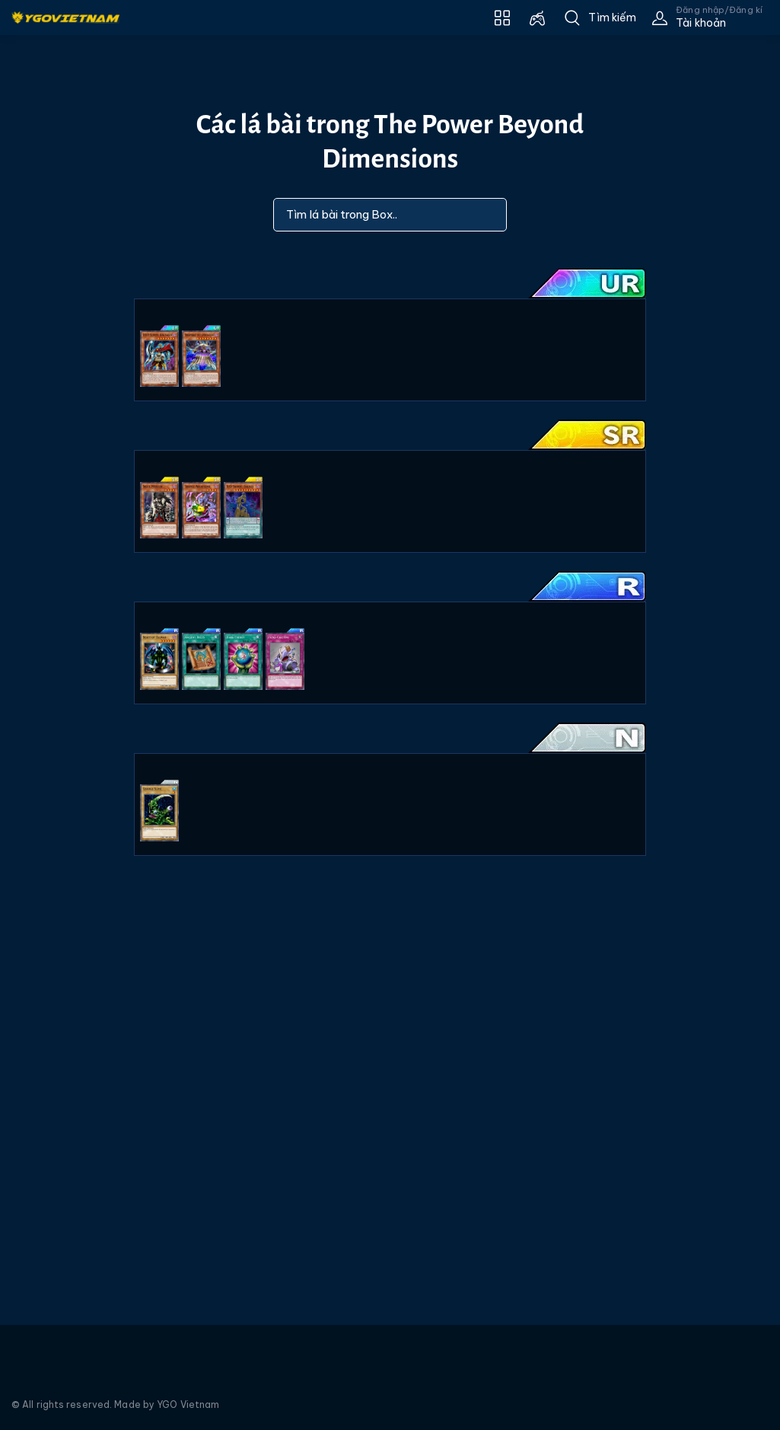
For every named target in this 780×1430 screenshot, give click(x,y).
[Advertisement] (55, 352)
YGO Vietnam (188, 1404)
